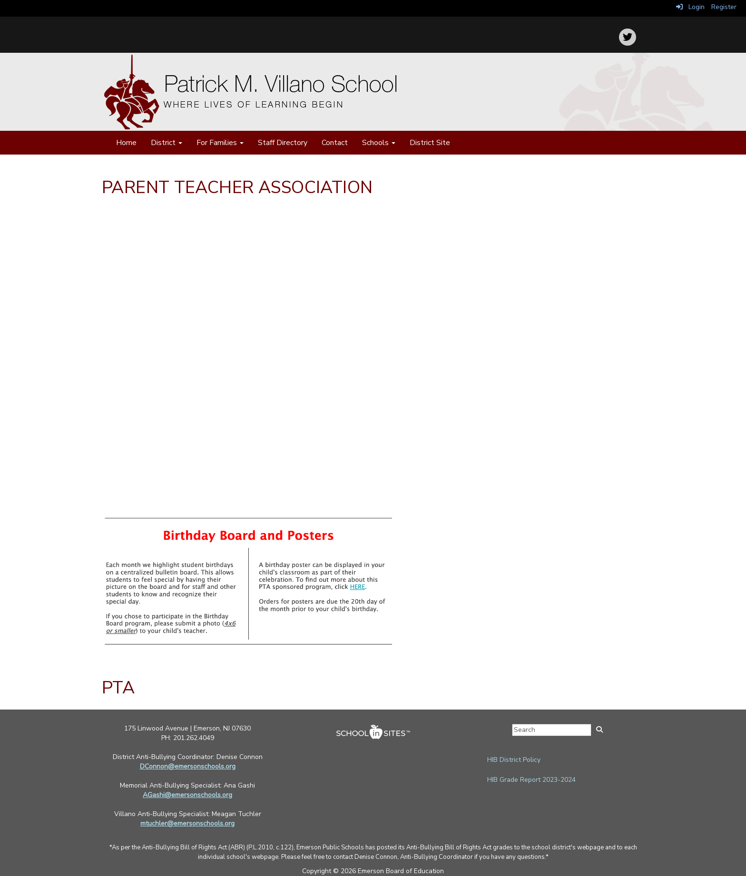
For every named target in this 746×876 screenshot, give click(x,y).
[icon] (627, 37)
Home (126, 142)
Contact (335, 142)
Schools (378, 142)
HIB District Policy (513, 759)
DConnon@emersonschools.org (188, 766)
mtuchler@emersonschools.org (187, 823)
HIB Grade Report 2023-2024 (531, 779)
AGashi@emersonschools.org (187, 794)
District (166, 142)
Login (690, 6)
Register (723, 6)
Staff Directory (282, 142)
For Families (220, 142)
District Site (430, 142)
